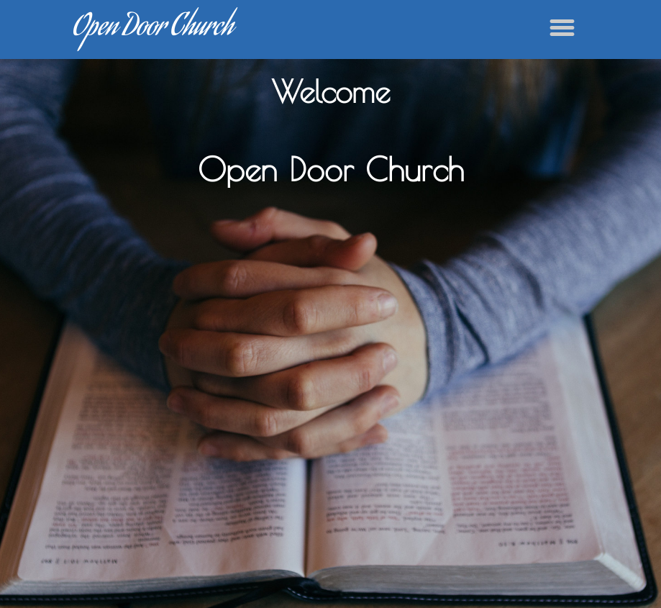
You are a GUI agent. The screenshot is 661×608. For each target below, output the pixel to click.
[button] (562, 27)
